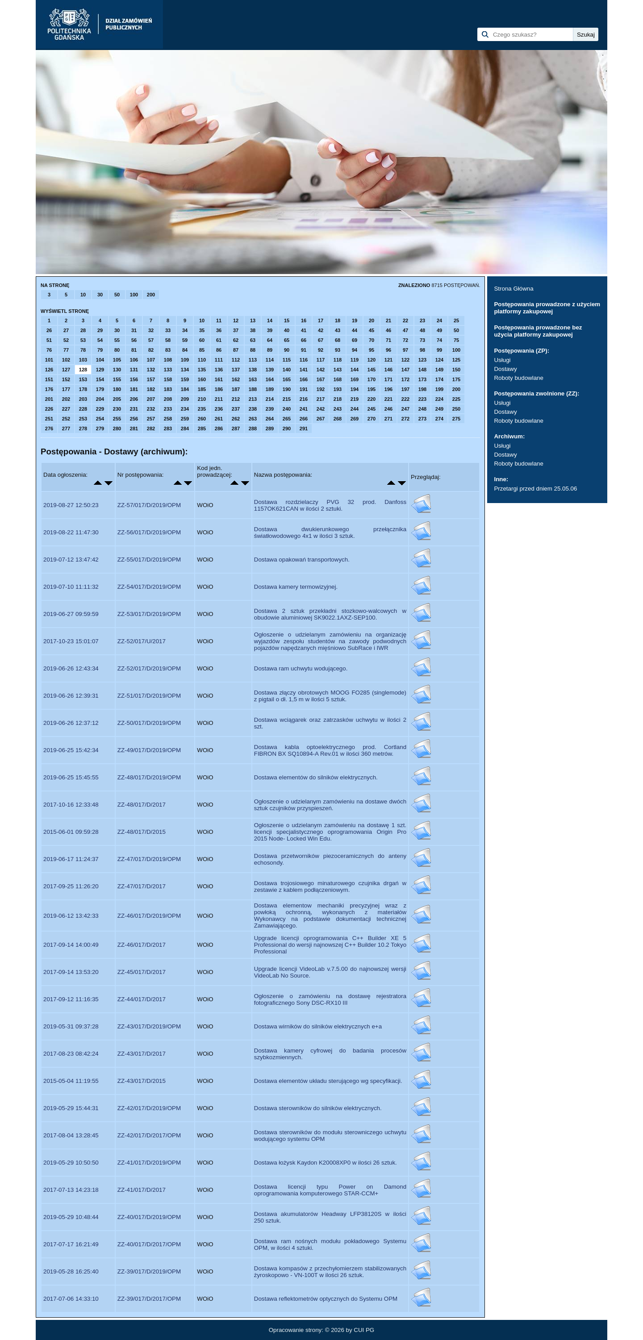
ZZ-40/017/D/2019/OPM (149, 1217)
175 (456, 379)
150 (456, 369)
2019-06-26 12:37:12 (71, 723)
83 (168, 350)
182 (151, 389)
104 (100, 359)
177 (66, 389)
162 (236, 379)
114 (270, 359)
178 (83, 389)
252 (66, 418)
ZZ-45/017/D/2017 (141, 972)
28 (83, 330)
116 (304, 359)
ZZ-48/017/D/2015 (141, 831)
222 (405, 399)
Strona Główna (513, 288)
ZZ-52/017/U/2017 (141, 641)
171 (388, 379)
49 (439, 330)
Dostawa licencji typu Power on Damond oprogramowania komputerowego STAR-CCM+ (330, 1190)
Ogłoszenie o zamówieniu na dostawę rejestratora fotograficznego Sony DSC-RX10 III (330, 999)
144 (355, 369)
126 (49, 369)
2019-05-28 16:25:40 (71, 1271)
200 (151, 294)
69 (354, 340)
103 (83, 359)
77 (66, 350)
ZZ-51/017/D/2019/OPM (149, 695)
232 (151, 409)
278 (83, 428)
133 (168, 369)
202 (66, 399)
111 (219, 359)
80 (117, 350)
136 (219, 369)
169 (355, 379)
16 (303, 320)
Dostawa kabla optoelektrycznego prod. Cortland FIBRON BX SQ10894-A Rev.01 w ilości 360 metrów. (330, 750)
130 (117, 369)
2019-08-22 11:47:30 (71, 532)
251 (49, 418)
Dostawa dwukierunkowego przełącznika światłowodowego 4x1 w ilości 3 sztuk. (330, 532)
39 (269, 330)
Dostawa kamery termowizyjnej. (296, 586)
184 (185, 389)
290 (287, 428)
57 (151, 340)
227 (66, 409)
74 (439, 340)
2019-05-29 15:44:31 (71, 1108)
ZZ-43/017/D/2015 (141, 1081)
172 (405, 379)
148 (422, 369)
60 (202, 340)
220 (371, 399)
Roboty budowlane (518, 378)
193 (338, 389)
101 (49, 359)
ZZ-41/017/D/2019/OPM (149, 1162)
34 (185, 330)
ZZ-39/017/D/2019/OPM (149, 1271)
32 (151, 330)
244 (355, 409)
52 (66, 340)
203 (83, 399)
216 (304, 399)
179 (100, 389)
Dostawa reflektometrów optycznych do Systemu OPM (325, 1298)
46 (388, 330)
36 (218, 330)
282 (151, 428)
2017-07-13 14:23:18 (71, 1189)
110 (202, 359)
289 (270, 428)
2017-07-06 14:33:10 (71, 1298)
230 (117, 409)
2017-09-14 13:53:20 (71, 972)
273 (422, 418)
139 (270, 369)
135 (202, 369)
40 (286, 330)
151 (49, 379)
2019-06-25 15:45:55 (71, 777)
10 (83, 294)
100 (134, 294)
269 (355, 418)
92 (320, 350)
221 (388, 399)
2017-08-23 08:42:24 (71, 1053)
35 (202, 330)
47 (405, 330)
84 (185, 350)
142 (321, 369)
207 (151, 399)
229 (100, 409)
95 (371, 350)
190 (287, 389)
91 (303, 350)
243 (338, 409)
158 (168, 379)
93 (337, 350)
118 (338, 359)
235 (202, 409)
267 (321, 418)
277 (66, 428)
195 (371, 389)
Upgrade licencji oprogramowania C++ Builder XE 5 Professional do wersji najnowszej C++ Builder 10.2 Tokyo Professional (330, 945)
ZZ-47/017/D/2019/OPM (149, 859)
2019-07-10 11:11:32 (71, 586)
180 (117, 389)
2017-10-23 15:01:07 (71, 641)
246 (388, 409)
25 (456, 320)
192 (321, 389)
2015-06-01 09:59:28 (71, 831)
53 (83, 340)
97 (405, 350)
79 (100, 350)
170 (371, 379)
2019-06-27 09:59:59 (71, 614)
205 (117, 399)
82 (151, 350)
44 (354, 330)
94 (354, 350)
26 (49, 330)
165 (287, 379)
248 (422, 409)
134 (185, 369)
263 (253, 418)
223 (422, 399)
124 (439, 359)
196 (388, 389)
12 (235, 320)
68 (337, 340)
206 (134, 399)
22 (405, 320)
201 (49, 399)
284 (185, 428)
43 (337, 330)
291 (304, 428)
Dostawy (505, 369)
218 (338, 399)
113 (253, 359)
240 (287, 409)
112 (236, 359)
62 (235, 340)
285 (202, 428)
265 (287, 418)
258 (168, 418)
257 (151, 418)
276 (49, 428)
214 (270, 399)
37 (235, 330)
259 (185, 418)
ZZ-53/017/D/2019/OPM (149, 614)
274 (439, 418)
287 (236, 428)
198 (422, 389)
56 (134, 340)
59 (185, 340)
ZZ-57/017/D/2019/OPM (149, 505)
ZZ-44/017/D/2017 (141, 999)
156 (134, 379)
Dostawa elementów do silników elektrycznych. (316, 777)
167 (321, 379)
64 (269, 340)
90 (286, 350)
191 (304, 389)
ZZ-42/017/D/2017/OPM (149, 1135)
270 (371, 418)
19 (354, 320)
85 (202, 350)
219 (355, 399)
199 (439, 389)
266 (304, 418)
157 (151, 379)
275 (456, 418)
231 (134, 409)
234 (185, 409)
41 (303, 330)
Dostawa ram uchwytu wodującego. (301, 668)
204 (100, 399)
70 (371, 340)
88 (252, 350)
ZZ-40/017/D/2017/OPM (149, 1244)
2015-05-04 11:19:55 (71, 1081)
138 (253, 369)
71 (388, 340)
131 (134, 369)
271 (388, 418)
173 (422, 379)
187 (236, 389)
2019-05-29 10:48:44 (71, 1217)
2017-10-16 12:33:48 (71, 804)
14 (269, 320)
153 (83, 379)
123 (422, 359)
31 (134, 330)
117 (321, 359)
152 (66, 379)
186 (219, 389)
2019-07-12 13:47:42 (71, 559)
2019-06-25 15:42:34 (71, 750)
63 (252, 340)
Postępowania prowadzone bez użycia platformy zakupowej (538, 331)
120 (371, 359)
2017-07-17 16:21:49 (71, 1244)
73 (422, 340)
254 (100, 418)
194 (355, 389)
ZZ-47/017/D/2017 (141, 886)
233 (168, 409)
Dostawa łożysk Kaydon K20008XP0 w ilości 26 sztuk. (325, 1162)
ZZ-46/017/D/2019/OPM (149, 915)
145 (371, 369)
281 (134, 428)
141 (304, 369)
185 (202, 389)
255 (117, 418)
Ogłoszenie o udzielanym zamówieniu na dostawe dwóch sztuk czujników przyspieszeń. (330, 804)
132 (151, 369)
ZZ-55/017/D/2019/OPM (149, 559)
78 (83, 350)
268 (338, 418)
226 (49, 409)
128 (83, 369)
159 (185, 379)
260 (202, 418)
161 (219, 379)
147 (405, 369)
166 (304, 379)
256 (134, 418)
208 (168, 399)
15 (286, 320)
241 (304, 409)
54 (100, 340)
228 (83, 409)
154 (100, 379)
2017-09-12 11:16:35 (71, 999)
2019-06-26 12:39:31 (71, 695)
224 (439, 399)
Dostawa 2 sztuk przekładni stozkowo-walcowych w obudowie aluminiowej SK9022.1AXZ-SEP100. (330, 614)
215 (287, 399)
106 (134, 359)
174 (439, 379)
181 (134, 389)
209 (185, 399)
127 (66, 369)
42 (320, 330)
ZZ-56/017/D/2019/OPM (149, 532)
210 (202, 399)
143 (338, 369)
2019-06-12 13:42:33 (71, 915)
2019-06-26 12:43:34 (71, 668)
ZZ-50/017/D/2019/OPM (149, 723)
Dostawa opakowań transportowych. (302, 559)
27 (66, 330)
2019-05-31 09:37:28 (71, 1026)
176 (49, 389)
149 (439, 369)
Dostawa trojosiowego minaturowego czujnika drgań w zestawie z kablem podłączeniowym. (330, 886)
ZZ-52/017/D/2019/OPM (149, 668)
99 (439, 350)
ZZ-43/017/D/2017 (141, 1053)
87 (235, 350)
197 (405, 389)
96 (388, 350)
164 (270, 379)
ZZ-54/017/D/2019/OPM (149, 586)
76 (49, 350)
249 (439, 409)
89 (269, 350)
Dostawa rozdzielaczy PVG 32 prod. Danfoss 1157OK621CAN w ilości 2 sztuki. (330, 505)
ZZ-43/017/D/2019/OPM (149, 1026)
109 (185, 359)
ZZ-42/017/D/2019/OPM (149, 1108)
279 (100, 428)
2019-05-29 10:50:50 (71, 1162)
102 (66, 359)
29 (100, 330)
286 (219, 428)
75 (456, 340)
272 (405, 418)
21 (388, 320)
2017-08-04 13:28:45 (71, 1135)
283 (168, 428)
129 (100, 369)
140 (287, 369)
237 (236, 409)
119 (355, 359)
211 (219, 399)
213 (253, 399)
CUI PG (364, 1330)
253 (83, 418)
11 (218, 320)
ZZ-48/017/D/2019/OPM (149, 777)
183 (168, 389)
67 (320, 340)
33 (168, 330)
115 (287, 359)
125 (456, 359)
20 (371, 320)
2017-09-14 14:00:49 (71, 944)
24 (439, 320)
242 (321, 409)
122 (405, 359)
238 (253, 409)
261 (219, 418)
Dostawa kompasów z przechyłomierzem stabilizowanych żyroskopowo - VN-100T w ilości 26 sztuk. (330, 1271)
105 (117, 359)
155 (117, 379)
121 (388, 359)
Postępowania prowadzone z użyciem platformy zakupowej (547, 308)
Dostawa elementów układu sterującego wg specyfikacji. (328, 1081)
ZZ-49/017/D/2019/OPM (149, 750)
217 (321, 399)
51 (49, 340)
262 (236, 418)
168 (338, 379)
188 (253, 389)
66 (303, 340)
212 (236, 399)
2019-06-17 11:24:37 (71, 859)
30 (100, 294)
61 (218, 340)
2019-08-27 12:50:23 (71, 505)
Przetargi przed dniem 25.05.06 (535, 488)
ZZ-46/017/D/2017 (141, 944)
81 (134, 350)
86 (218, 350)
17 (320, 320)
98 (422, 350)
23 (422, 320)
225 (456, 399)
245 (371, 409)
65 (286, 340)
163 (253, 379)
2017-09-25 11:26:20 (71, 886)
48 (422, 330)
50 (117, 294)
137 (236, 369)
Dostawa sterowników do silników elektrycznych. (318, 1108)
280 (117, 428)
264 (270, 418)
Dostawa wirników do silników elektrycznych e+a (318, 1026)
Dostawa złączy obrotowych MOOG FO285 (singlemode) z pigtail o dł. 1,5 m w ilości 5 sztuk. (330, 696)
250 (456, 409)
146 (388, 369)
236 (219, 409)
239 (270, 409)
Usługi (502, 360)
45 (371, 330)
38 (252, 330)
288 (253, 428)
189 (270, 389)
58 (168, 340)
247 (405, 409)
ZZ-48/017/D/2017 (141, 804)
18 (337, 320)
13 (252, 320)
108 (168, 359)
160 (202, 379)
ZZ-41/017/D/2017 (141, 1189)
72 (405, 340)
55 (117, 340)
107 (151, 359)
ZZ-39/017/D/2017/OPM (149, 1298)
